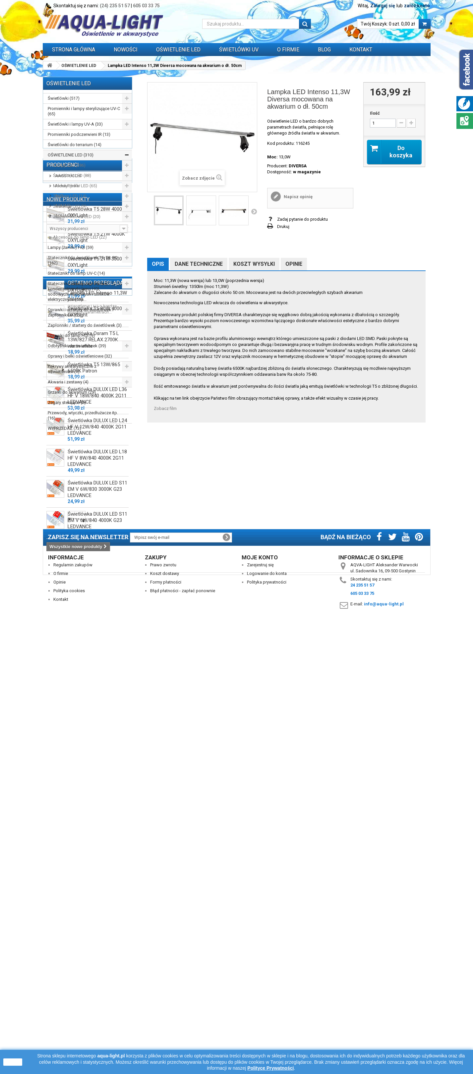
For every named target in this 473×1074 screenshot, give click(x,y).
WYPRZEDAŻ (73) (64, 428)
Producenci (62, 450)
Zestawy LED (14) (70, 196)
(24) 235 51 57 (115, 5)
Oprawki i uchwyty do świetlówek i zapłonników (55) (80, 312)
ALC (58, 481)
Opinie (293, 264)
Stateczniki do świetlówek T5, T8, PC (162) (82, 260)
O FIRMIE (288, 49)
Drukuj (283, 226)
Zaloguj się (382, 5)
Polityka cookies (69, 1026)
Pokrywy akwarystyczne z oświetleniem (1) (72, 369)
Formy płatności (165, 1017)
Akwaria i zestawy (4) (68, 381)
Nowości (126, 49)
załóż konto (417, 5)
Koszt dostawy (164, 1009)
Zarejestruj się (260, 1000)
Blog (324, 49)
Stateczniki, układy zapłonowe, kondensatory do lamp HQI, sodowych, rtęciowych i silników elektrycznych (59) (79, 291)
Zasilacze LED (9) (70, 206)
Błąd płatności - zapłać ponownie (182, 1026)
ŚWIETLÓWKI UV (239, 49)
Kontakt (360, 49)
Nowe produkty (67, 539)
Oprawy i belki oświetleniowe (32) (80, 356)
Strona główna (73, 49)
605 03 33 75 (146, 5)
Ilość (375, 113)
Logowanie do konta (267, 1009)
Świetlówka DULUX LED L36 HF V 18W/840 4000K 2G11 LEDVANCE (97, 738)
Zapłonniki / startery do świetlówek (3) (85, 325)
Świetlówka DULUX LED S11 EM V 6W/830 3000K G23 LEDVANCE (97, 831)
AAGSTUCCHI (67, 461)
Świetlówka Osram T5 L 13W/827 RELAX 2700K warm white (93, 682)
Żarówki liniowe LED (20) (76, 216)
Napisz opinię (298, 196)
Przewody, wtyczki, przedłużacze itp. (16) (83, 415)
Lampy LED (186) (69, 165)
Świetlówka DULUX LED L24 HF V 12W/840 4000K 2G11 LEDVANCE (97, 769)
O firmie (60, 1009)
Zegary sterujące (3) (67, 402)
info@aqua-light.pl (384, 1039)
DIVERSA (298, 165)
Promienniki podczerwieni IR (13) (79, 134)
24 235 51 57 (362, 1020)
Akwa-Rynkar (67, 471)
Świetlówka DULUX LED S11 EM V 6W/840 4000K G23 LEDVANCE (97, 862)
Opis (158, 264)
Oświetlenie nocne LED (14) (79, 226)
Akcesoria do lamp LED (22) (80, 237)
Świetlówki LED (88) (72, 175)
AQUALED (64, 500)
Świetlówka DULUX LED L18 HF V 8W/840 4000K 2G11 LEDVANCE (97, 800)
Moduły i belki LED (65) (75, 185)
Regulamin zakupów (72, 1000)
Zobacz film (165, 408)
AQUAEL (63, 490)
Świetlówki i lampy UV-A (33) (75, 124)
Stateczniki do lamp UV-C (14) (76, 273)
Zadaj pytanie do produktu (302, 219)
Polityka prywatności (266, 1017)
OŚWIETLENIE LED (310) (70, 154)
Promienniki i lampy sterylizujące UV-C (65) (84, 111)
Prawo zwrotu (163, 1000)
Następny (254, 211)
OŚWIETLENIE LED (178, 49)
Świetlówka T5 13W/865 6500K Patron (94, 710)
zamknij (13, 1062)
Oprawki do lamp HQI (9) (71, 335)
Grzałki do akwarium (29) (72, 392)
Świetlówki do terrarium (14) (74, 144)
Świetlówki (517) (64, 98)
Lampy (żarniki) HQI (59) (70, 247)
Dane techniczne (199, 264)
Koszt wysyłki (254, 264)
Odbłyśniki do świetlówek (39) (77, 345)
